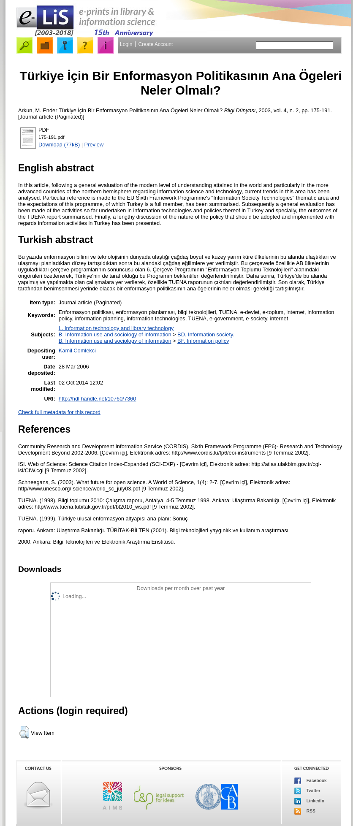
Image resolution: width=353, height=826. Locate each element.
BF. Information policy (203, 341)
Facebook (310, 780)
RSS (304, 811)
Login (126, 44)
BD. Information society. (205, 334)
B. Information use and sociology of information (115, 334)
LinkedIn (309, 801)
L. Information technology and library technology (116, 328)
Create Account (155, 44)
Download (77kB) (59, 144)
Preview (94, 144)
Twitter (307, 791)
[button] (24, 732)
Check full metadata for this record (59, 412)
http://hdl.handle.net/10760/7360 (97, 398)
